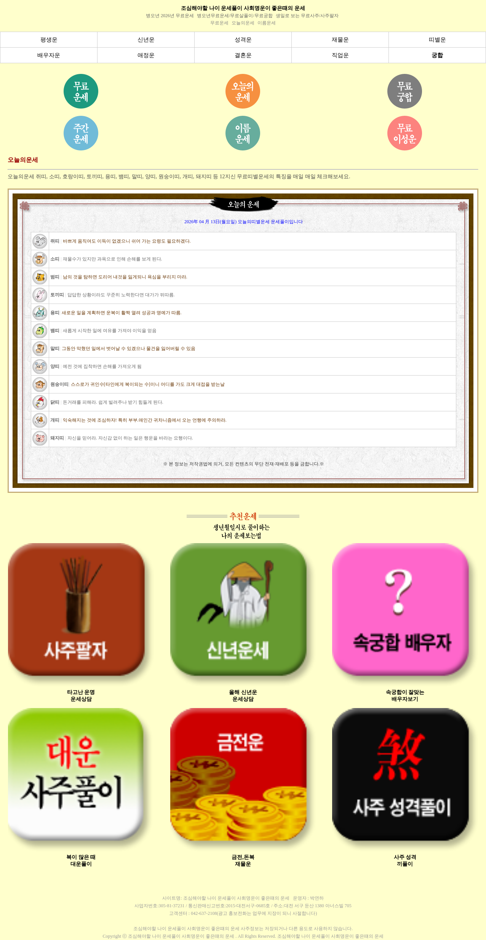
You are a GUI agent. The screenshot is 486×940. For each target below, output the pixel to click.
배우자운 (48, 55)
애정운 (146, 55)
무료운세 (219, 23)
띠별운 (437, 40)
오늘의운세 (243, 23)
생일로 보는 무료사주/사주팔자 (307, 15)
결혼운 (243, 55)
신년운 (146, 40)
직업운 (340, 55)
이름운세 (266, 23)
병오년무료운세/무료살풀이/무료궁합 (235, 15)
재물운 (340, 40)
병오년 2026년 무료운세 (170, 15)
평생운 (49, 40)
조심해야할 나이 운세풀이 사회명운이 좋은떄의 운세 (243, 8)
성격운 (243, 40)
